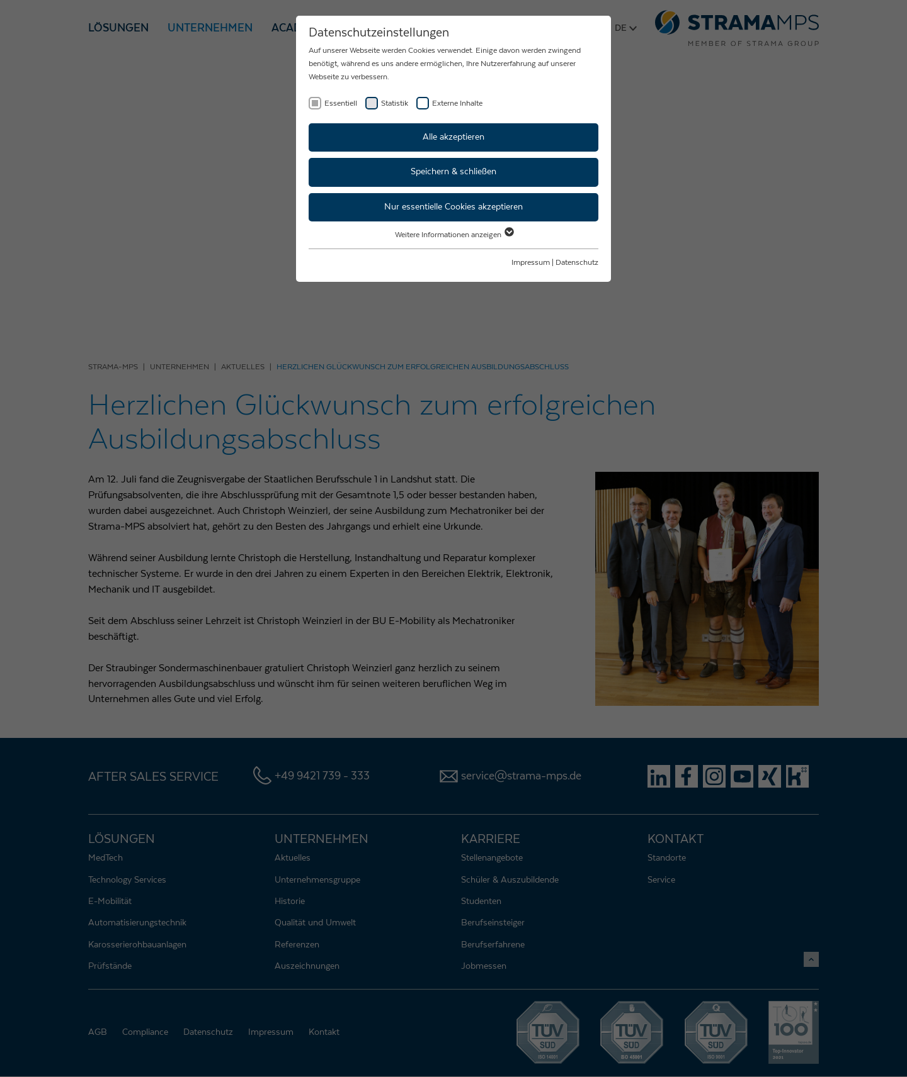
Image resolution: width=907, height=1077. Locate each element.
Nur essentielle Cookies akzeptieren (453, 207)
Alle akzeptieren (453, 137)
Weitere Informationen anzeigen (454, 234)
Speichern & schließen (453, 172)
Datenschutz (577, 262)
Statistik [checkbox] (394, 103)
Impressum (530, 262)
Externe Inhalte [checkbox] (457, 103)
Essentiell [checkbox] (340, 103)
